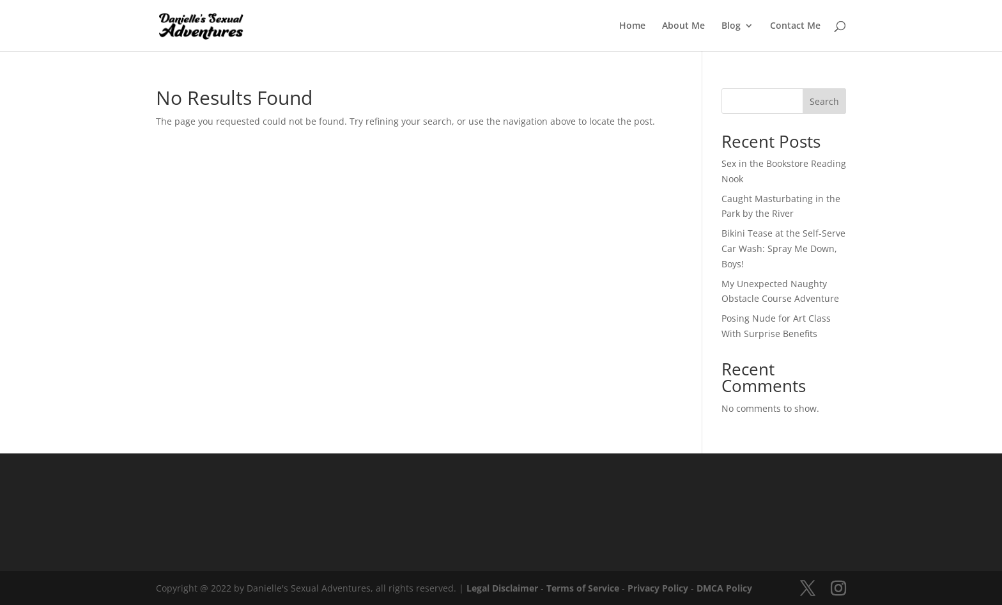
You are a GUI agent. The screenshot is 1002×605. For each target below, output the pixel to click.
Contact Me (795, 26)
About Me (683, 26)
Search (824, 101)
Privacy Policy (658, 588)
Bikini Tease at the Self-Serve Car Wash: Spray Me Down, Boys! (783, 248)
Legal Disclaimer (502, 588)
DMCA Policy (724, 588)
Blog (731, 26)
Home (632, 26)
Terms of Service (582, 588)
